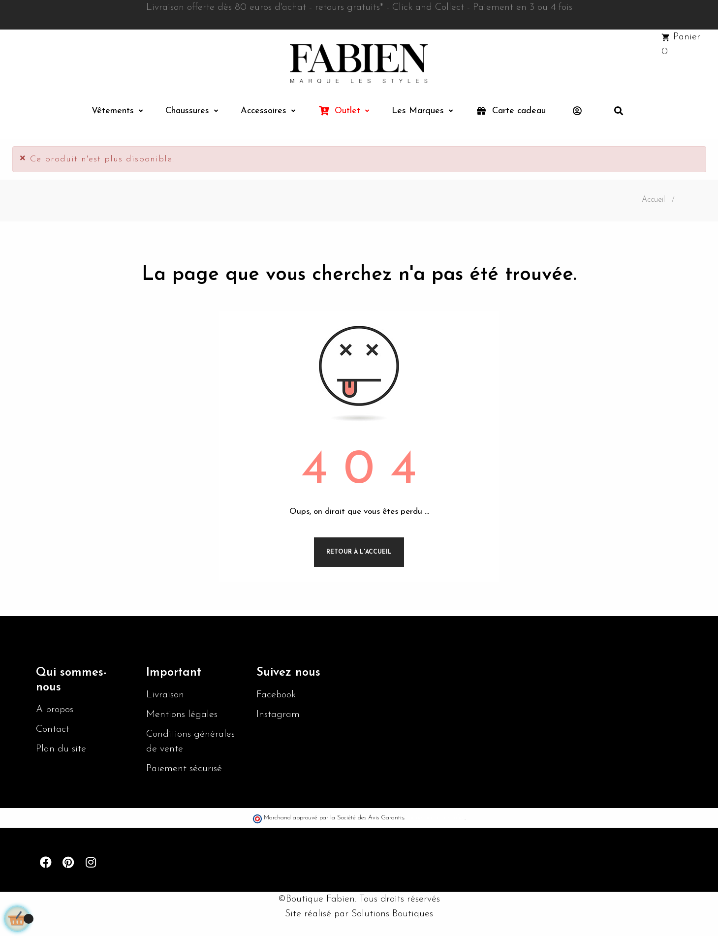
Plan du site (61, 749)
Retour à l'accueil (359, 552)
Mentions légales (182, 714)
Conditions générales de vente (190, 741)
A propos (54, 710)
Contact (52, 729)
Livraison (165, 695)
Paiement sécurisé (184, 769)
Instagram (278, 714)
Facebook (276, 695)
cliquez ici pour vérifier (436, 818)
